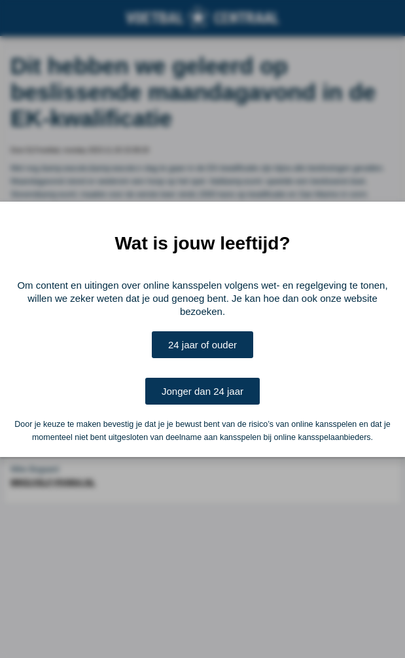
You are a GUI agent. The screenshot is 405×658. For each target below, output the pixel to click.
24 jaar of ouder (202, 344)
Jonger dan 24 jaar (202, 391)
